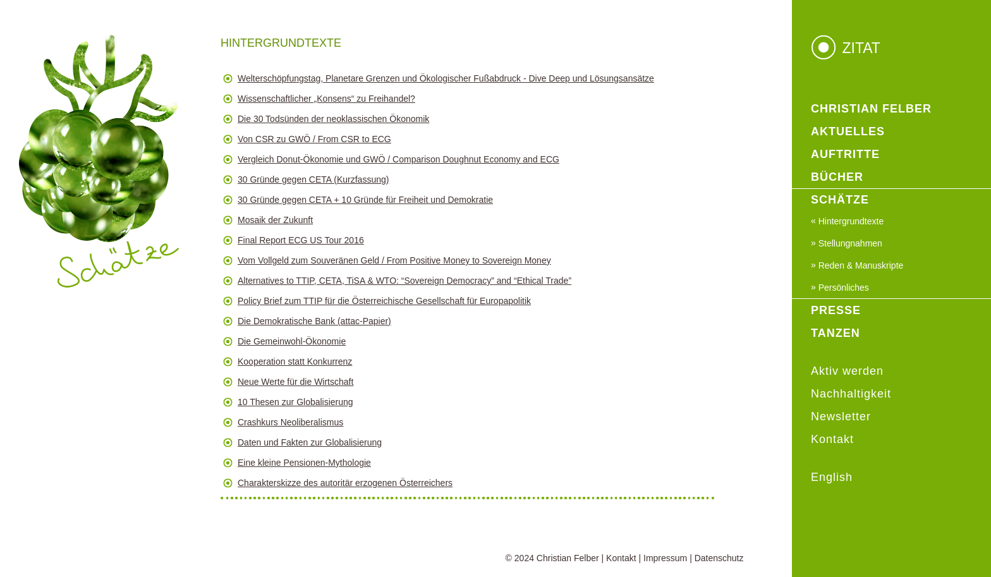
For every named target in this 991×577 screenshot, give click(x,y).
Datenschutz (719, 558)
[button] (467, 81)
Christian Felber (568, 558)
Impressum (665, 558)
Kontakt (621, 558)
